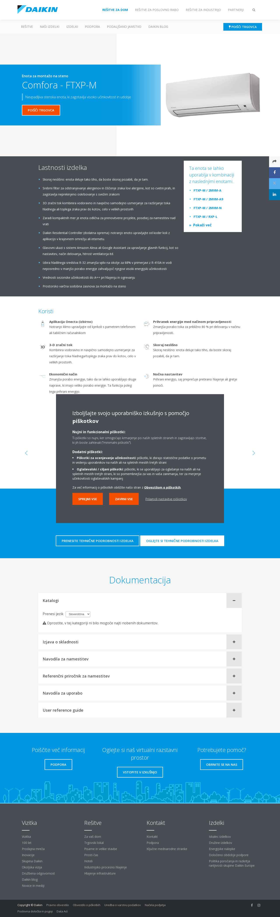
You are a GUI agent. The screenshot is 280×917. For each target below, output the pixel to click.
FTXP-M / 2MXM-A (207, 190)
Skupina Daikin (32, 861)
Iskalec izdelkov (220, 836)
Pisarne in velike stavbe (100, 849)
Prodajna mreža (33, 849)
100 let (27, 843)
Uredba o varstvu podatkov (122, 905)
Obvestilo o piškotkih (86, 905)
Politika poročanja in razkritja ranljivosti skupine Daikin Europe (232, 863)
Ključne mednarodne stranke (167, 849)
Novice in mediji (33, 886)
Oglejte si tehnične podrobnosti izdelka (182, 541)
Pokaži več (202, 225)
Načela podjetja (155, 905)
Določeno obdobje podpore (228, 855)
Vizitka (26, 836)
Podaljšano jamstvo (124, 27)
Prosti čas (91, 855)
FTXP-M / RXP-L (205, 217)
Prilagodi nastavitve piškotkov (166, 499)
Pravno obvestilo (57, 905)
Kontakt (152, 836)
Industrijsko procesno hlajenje (105, 867)
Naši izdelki (49, 27)
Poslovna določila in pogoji (35, 911)
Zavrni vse (124, 499)
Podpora (92, 27)
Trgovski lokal (94, 843)
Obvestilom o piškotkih (162, 487)
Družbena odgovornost (38, 873)
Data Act (62, 911)
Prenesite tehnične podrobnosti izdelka (97, 541)
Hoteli (88, 861)
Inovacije (28, 855)
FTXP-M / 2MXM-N (208, 208)
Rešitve (27, 27)
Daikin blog (158, 27)
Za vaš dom (92, 836)
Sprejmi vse (87, 499)
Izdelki (72, 27)
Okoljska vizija (32, 867)
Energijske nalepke (222, 849)
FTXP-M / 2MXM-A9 (208, 199)
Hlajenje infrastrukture (100, 873)
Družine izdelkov (220, 843)
